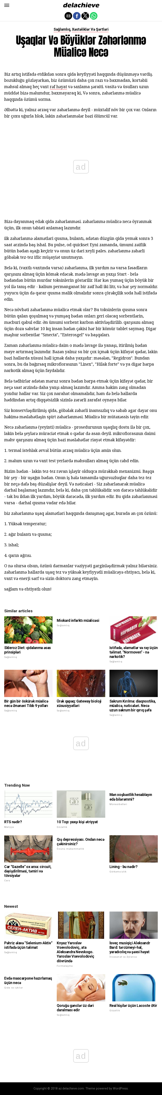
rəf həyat (58, 86)
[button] (6, 5)
